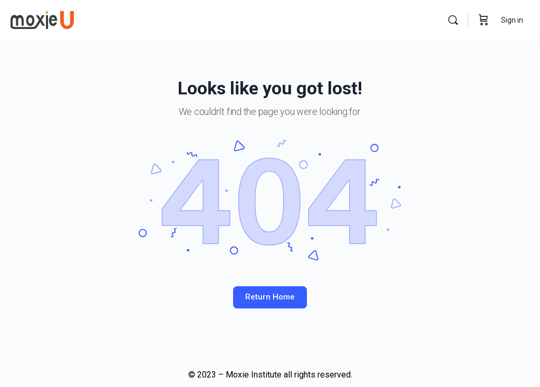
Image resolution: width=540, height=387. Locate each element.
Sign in (512, 20)
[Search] (453, 20)
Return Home (270, 297)
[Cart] (483, 20)
